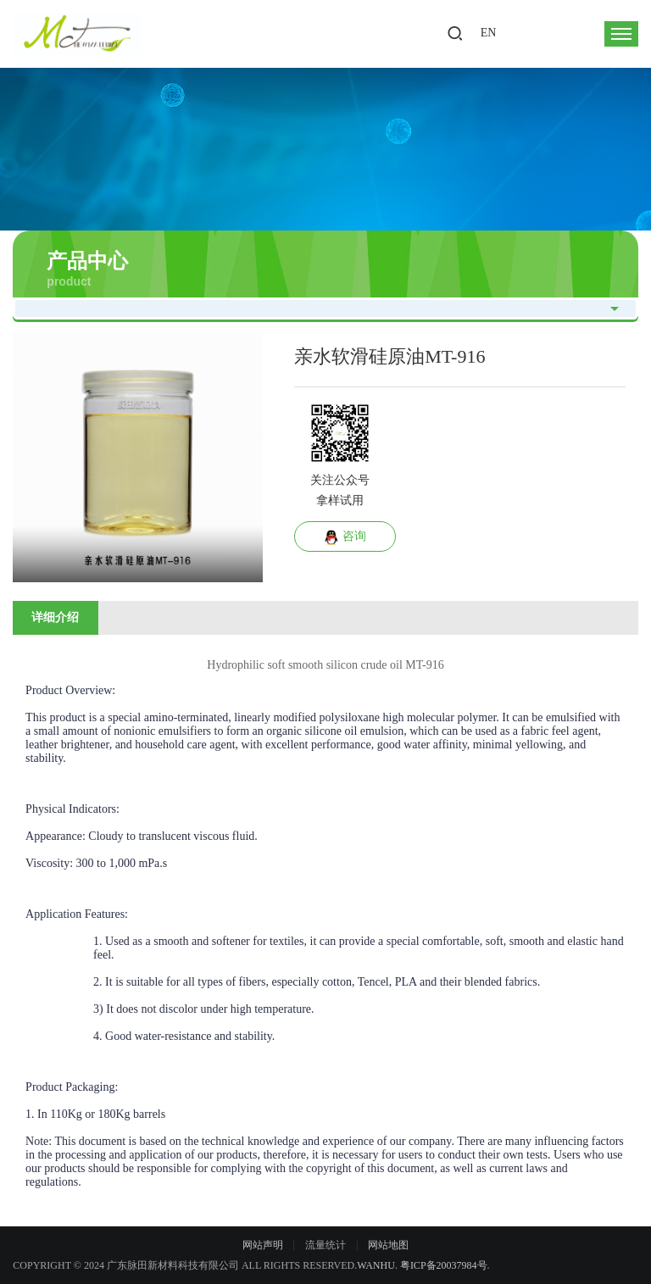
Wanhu (376, 1265)
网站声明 (262, 1245)
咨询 (345, 537)
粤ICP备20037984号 (443, 1265)
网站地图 (388, 1245)
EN (489, 32)
